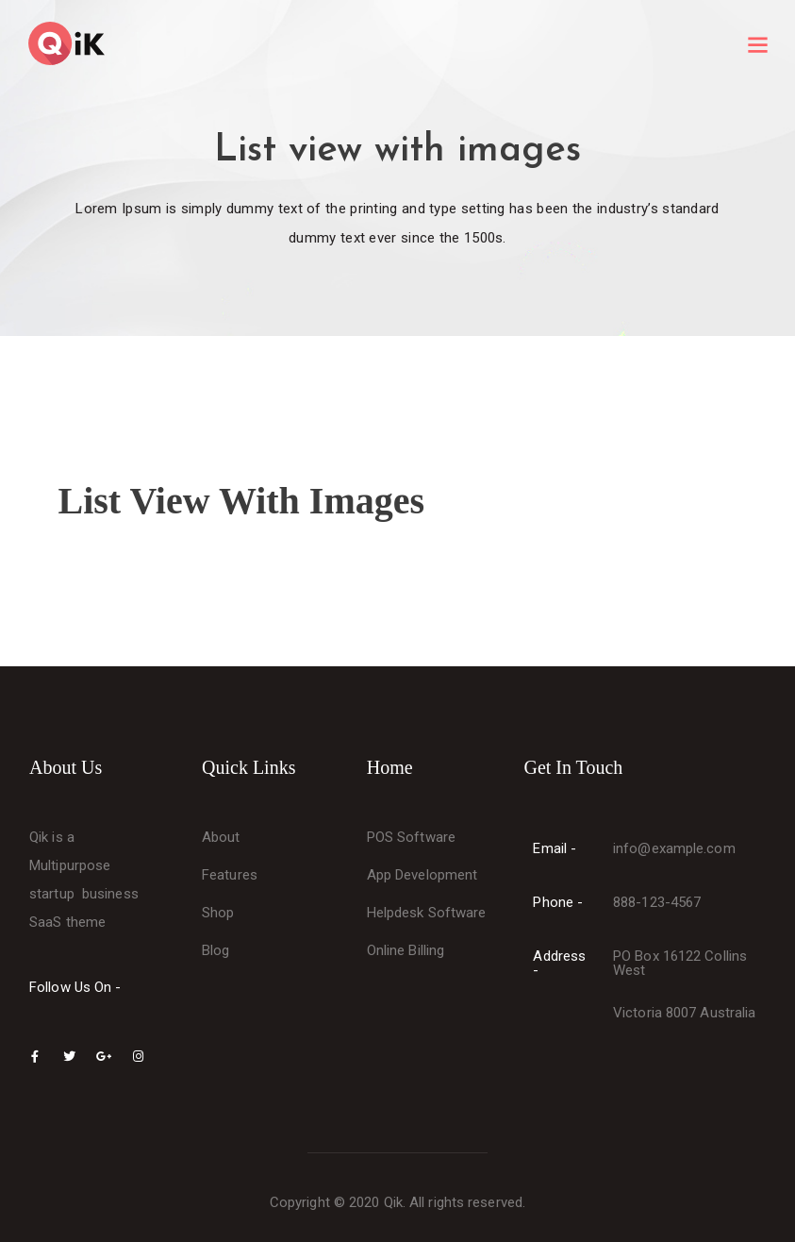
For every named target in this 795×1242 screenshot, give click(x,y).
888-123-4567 (657, 902)
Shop (218, 912)
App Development (422, 874)
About (221, 837)
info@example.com (674, 848)
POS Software (411, 837)
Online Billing (405, 950)
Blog (215, 950)
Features (229, 874)
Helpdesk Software (427, 912)
